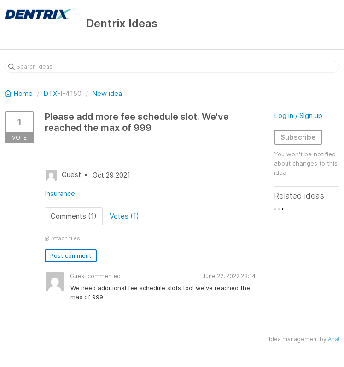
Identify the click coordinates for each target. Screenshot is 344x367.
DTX (50, 93)
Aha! (333, 339)
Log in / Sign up (298, 115)
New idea (107, 93)
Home (20, 93)
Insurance (60, 193)
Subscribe (298, 137)
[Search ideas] (172, 67)
